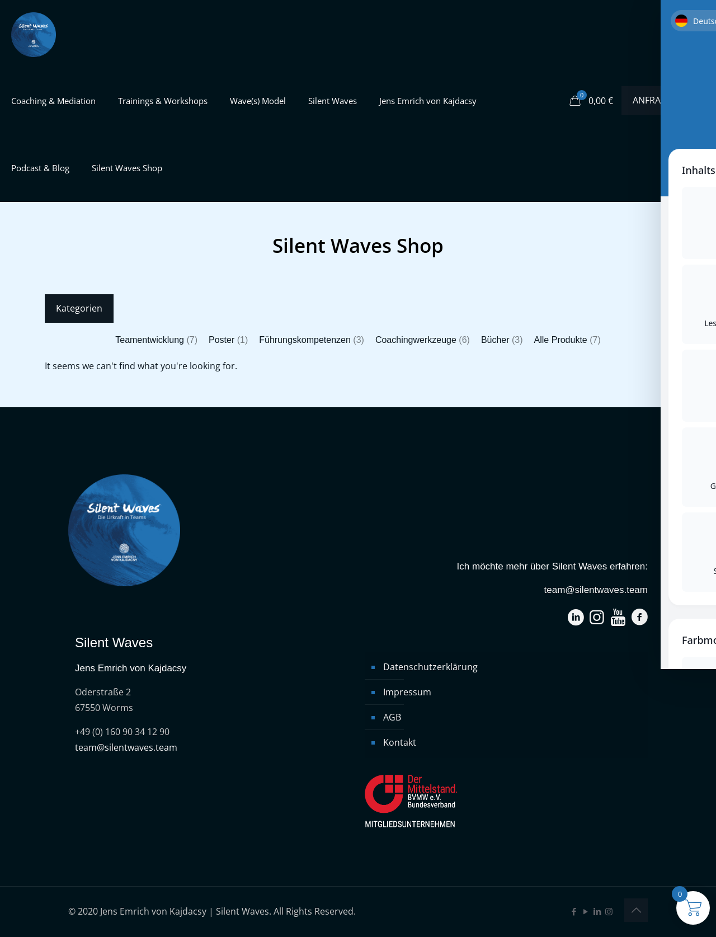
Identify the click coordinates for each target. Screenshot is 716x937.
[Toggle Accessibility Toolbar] (693, 445)
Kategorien (79, 308)
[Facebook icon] (573, 911)
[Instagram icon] (609, 911)
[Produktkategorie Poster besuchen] (228, 340)
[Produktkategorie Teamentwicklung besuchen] (156, 340)
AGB (392, 717)
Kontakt (399, 742)
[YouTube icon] (585, 911)
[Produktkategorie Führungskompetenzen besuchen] (311, 340)
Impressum (407, 692)
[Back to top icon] (636, 910)
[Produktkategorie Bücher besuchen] (502, 340)
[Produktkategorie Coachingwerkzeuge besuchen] (422, 340)
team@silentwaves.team (126, 747)
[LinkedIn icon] (597, 911)
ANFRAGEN (663, 100)
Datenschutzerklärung (430, 667)
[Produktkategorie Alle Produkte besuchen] (567, 340)
